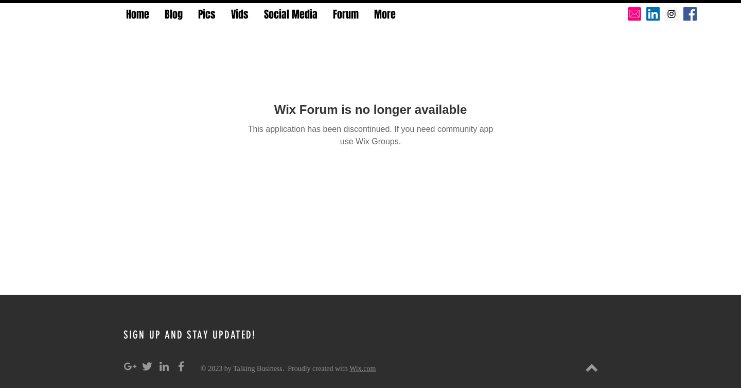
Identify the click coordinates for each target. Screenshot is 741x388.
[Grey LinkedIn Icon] (164, 366)
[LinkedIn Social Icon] (653, 14)
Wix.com (362, 369)
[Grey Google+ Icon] (130, 366)
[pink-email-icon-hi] (634, 14)
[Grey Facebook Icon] (181, 366)
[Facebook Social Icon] (690, 14)
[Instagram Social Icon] (671, 14)
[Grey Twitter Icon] (147, 366)
